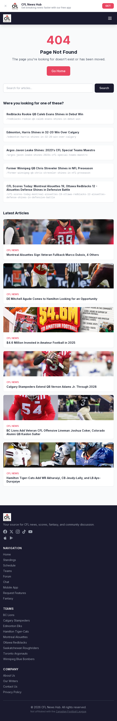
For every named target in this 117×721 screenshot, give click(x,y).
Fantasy (8, 598)
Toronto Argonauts (15, 653)
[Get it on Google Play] (11, 538)
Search (104, 88)
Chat (6, 582)
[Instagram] (18, 532)
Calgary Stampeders (16, 620)
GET (108, 5)
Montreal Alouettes (15, 637)
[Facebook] (5, 532)
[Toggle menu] (110, 18)
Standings (9, 560)
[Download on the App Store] (5, 538)
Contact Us (10, 686)
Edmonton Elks (12, 626)
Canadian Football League (71, 711)
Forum (7, 576)
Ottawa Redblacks (15, 642)
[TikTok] (24, 532)
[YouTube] (30, 532)
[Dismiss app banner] (5, 6)
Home (7, 554)
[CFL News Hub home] (7, 18)
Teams (7, 571)
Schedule (9, 565)
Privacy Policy (12, 692)
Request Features (14, 593)
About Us (9, 675)
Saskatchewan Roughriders (21, 648)
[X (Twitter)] (11, 532)
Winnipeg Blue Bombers (19, 659)
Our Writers (10, 681)
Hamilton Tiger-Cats (16, 631)
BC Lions (8, 615)
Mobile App (10, 587)
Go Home (58, 71)
